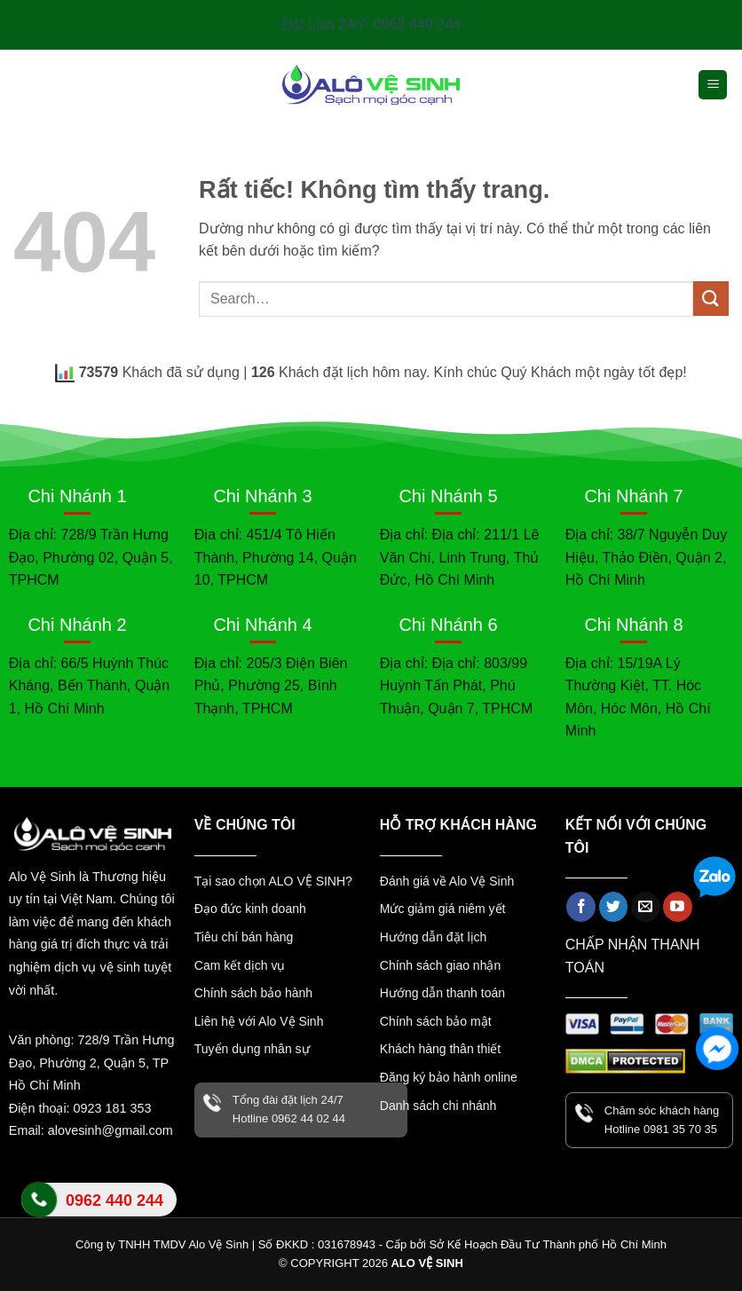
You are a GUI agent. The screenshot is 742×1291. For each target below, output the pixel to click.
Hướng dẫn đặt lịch (433, 937)
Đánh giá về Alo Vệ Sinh (447, 881)
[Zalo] (714, 879)
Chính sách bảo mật (436, 1021)
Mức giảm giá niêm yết (443, 908)
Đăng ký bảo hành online (448, 1077)
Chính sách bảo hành (253, 993)
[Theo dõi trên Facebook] (581, 907)
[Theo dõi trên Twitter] (613, 907)
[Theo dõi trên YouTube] (677, 907)
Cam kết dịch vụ (240, 965)
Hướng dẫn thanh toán (442, 993)
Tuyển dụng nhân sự (252, 1049)
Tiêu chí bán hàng (244, 937)
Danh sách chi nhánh (438, 1105)
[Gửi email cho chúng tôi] (645, 907)
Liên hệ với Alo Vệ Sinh (259, 1021)
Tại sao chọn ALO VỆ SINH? (273, 881)
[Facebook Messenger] (717, 1048)
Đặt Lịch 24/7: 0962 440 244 (371, 24)
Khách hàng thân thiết (440, 1049)
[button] (713, 84)
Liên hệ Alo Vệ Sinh (99, 1210)
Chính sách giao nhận (440, 965)
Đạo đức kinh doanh (250, 908)
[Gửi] (711, 298)
